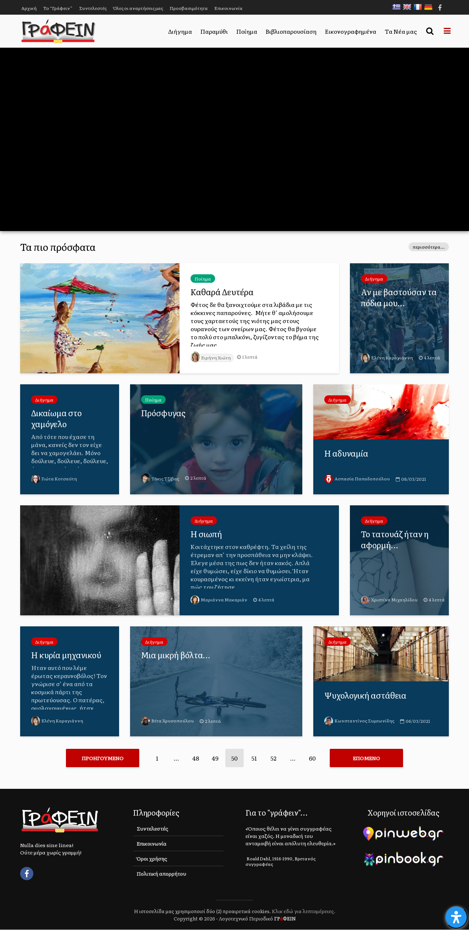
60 (312, 758)
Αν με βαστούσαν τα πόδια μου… (399, 297)
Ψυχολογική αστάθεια (365, 695)
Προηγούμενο (102, 758)
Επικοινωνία (228, 8)
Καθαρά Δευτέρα (222, 291)
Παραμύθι (214, 31)
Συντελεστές (93, 8)
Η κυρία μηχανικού (66, 654)
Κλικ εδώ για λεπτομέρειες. (303, 911)
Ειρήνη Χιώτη (211, 357)
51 (254, 758)
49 (215, 758)
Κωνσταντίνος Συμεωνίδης (359, 720)
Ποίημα (246, 31)
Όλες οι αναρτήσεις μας (138, 8)
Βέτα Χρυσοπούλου (167, 720)
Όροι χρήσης (152, 859)
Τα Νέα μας (401, 31)
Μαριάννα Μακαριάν (219, 599)
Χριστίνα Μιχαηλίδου (389, 599)
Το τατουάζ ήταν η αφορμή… (396, 539)
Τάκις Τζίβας (160, 478)
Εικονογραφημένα (350, 31)
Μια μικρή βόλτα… (176, 654)
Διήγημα (180, 31)
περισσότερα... (429, 247)
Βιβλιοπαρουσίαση (291, 31)
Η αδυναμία (346, 453)
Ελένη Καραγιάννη (387, 357)
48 (195, 758)
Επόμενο (366, 758)
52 (273, 758)
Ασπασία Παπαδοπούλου (357, 478)
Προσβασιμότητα (189, 8)
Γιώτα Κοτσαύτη (54, 478)
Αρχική (29, 8)
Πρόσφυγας (163, 412)
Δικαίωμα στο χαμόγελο (56, 418)
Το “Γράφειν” (58, 8)
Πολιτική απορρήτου (161, 874)
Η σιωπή (206, 533)
